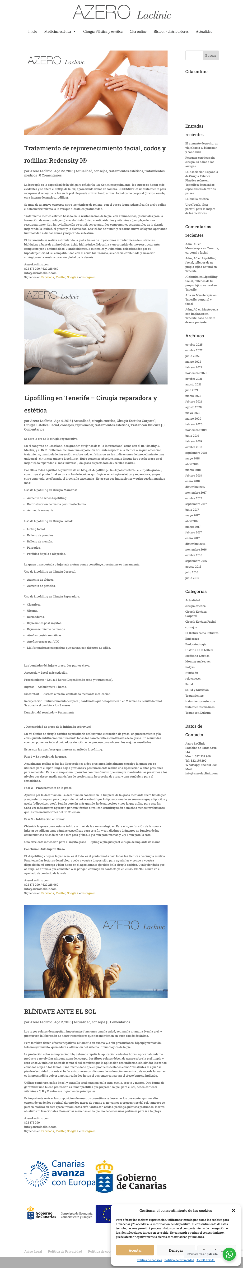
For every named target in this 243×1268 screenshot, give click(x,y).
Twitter (60, 277)
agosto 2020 (193, 407)
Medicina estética (60, 31)
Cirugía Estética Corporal (136, 420)
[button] (233, 1210)
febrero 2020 (193, 424)
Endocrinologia (195, 644)
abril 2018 (192, 464)
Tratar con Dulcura (145, 425)
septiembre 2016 (196, 561)
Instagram (88, 277)
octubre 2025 (193, 344)
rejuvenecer (84, 425)
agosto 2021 (193, 384)
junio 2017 (192, 509)
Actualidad (204, 31)
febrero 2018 (193, 475)
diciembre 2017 (195, 487)
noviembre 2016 (196, 549)
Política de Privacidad (179, 1260)
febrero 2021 (193, 401)
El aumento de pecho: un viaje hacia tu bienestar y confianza (201, 147)
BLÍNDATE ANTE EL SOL (60, 1011)
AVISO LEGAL (205, 1260)
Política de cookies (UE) (106, 1251)
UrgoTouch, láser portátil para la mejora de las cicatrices (200, 209)
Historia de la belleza (199, 650)
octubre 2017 (193, 498)
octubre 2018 (193, 447)
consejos (100, 171)
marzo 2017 (193, 526)
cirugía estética (103, 420)
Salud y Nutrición (197, 690)
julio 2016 (191, 572)
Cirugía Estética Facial (41, 425)
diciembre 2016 (195, 544)
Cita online (138, 31)
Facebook (47, 277)
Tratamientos (194, 695)
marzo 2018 (193, 470)
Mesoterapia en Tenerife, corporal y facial (201, 299)
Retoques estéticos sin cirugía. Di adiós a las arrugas (200, 162)
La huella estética (197, 199)
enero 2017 (192, 538)
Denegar (176, 1250)
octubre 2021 (193, 378)
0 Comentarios (50, 175)
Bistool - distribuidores (171, 31)
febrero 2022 (193, 367)
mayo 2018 (192, 458)
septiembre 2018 (196, 452)
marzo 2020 (193, 418)
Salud (189, 684)
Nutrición (191, 673)
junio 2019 (192, 435)
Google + (73, 277)
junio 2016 (192, 578)
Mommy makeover (198, 661)
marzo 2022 (193, 361)
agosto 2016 (193, 566)
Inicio (32, 31)
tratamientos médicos (200, 707)
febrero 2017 (193, 532)
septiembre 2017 (196, 504)
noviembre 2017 (196, 492)
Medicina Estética (197, 655)
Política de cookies (149, 1260)
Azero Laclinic (41, 171)
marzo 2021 (193, 396)
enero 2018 (192, 481)
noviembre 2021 (196, 373)
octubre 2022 (194, 350)
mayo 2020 (192, 413)
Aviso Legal (33, 1251)
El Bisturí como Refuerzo (202, 633)
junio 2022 (192, 356)
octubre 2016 (193, 555)
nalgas (190, 667)
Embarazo (192, 638)
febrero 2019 (193, 441)
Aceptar (135, 1250)
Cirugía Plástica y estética (103, 31)
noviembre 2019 (196, 430)
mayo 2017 (192, 515)
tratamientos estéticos (126, 171)
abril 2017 (192, 521)
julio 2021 (191, 390)
